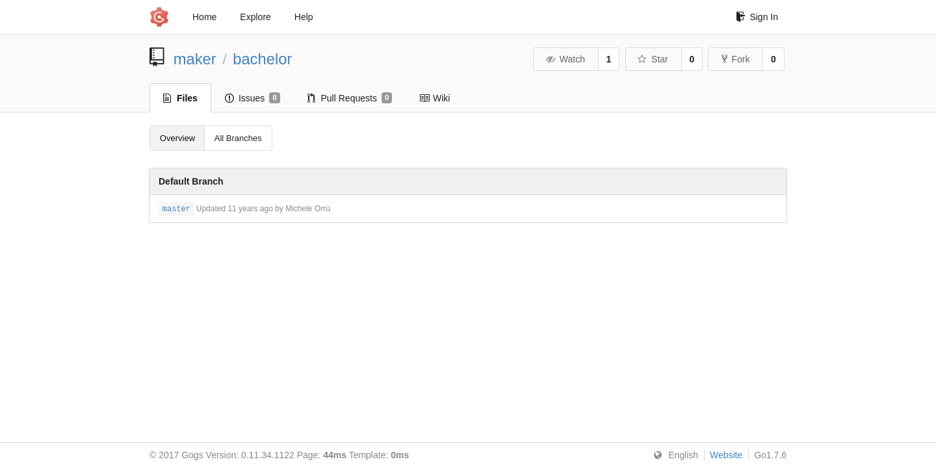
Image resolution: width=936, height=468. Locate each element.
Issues (252, 98)
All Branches (238, 138)
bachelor (262, 59)
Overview (177, 138)
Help (303, 17)
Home (204, 17)
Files (180, 98)
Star (652, 59)
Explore (255, 17)
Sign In (757, 17)
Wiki (434, 98)
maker (195, 59)
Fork (735, 59)
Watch (565, 59)
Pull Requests (350, 98)
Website (726, 455)
